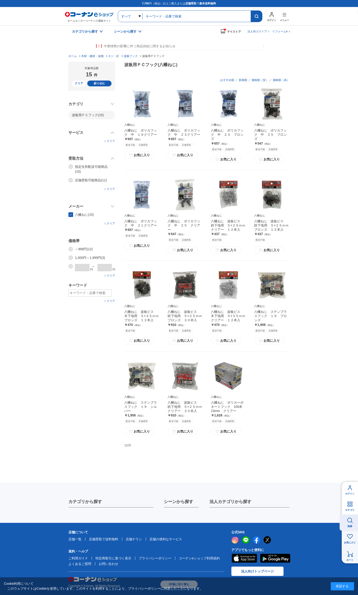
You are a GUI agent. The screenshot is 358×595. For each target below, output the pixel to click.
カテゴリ (350, 510)
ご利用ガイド (78, 558)
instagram (235, 540)
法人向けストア (257, 31)
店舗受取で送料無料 (103, 539)
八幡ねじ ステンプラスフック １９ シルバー (140, 407)
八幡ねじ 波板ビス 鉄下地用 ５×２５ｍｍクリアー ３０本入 (185, 407)
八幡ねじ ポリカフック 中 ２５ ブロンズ (270, 134)
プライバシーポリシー (155, 558)
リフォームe (280, 31)
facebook (256, 540)
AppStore (244, 558)
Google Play (275, 558)
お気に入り (139, 155)
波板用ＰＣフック (88, 115)
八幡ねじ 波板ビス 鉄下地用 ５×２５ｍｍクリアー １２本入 (228, 225)
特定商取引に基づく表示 (113, 558)
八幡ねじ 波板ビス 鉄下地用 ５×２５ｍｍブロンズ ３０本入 (185, 316)
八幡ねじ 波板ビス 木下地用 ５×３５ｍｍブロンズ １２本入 (141, 316)
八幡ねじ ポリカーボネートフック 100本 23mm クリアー (228, 407)
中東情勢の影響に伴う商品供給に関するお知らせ (135, 46)
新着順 (243, 80)
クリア (79, 83)
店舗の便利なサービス (165, 539)
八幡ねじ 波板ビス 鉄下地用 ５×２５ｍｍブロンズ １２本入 (271, 225)
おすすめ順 (227, 80)
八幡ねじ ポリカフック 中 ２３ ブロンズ (227, 134)
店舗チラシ (134, 539)
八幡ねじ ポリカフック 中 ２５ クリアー (184, 225)
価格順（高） (281, 80)
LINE (246, 540)
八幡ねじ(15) (84, 214)
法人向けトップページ (257, 571)
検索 (350, 526)
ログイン (350, 493)
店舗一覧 (74, 539)
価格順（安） (260, 80)
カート (349, 560)
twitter (267, 540)
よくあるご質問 (79, 563)
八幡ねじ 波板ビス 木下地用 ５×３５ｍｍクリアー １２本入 (228, 316)
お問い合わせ (108, 563)
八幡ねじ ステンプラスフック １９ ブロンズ (270, 316)
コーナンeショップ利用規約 (199, 558)
